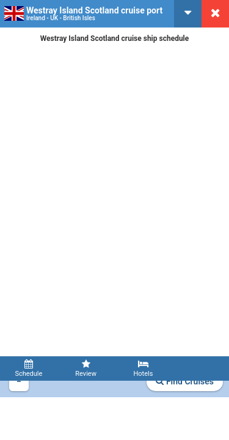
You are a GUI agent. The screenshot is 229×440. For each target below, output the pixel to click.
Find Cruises (185, 381)
